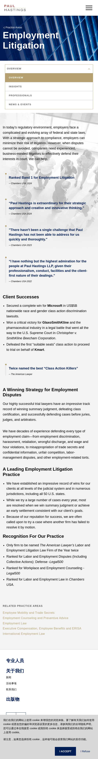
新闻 (8, 677)
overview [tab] (16, 77)
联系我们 (11, 689)
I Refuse (85, 751)
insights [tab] (15, 86)
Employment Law (15, 623)
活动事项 (11, 683)
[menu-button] (89, 8)
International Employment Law (24, 633)
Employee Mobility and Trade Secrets (29, 612)
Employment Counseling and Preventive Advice (35, 618)
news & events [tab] (20, 104)
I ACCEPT (65, 751)
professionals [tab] (20, 95)
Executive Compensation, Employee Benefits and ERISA (42, 628)
